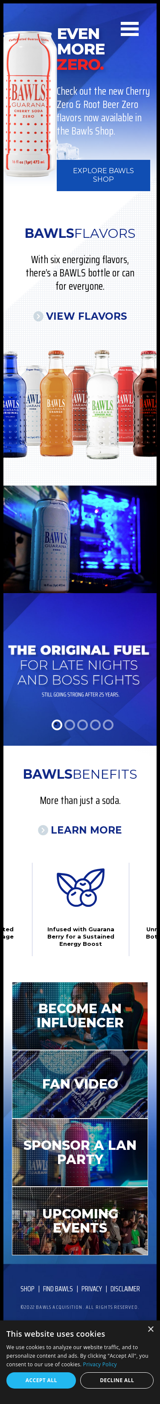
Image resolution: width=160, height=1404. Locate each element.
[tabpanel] (80, 616)
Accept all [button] (41, 1380)
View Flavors (86, 316)
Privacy (91, 1288)
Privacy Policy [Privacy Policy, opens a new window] (100, 1364)
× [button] (150, 1329)
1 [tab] (57, 725)
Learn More (86, 830)
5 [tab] (108, 725)
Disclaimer (125, 1288)
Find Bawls (58, 1288)
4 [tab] (95, 725)
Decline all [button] (117, 1380)
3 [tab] (82, 725)
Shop (27, 1288)
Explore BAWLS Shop (103, 175)
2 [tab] (69, 725)
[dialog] (80, 1362)
